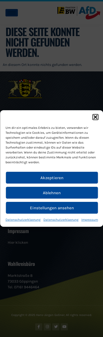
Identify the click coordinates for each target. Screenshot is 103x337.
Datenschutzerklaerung (23, 220)
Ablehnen (52, 192)
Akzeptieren (51, 177)
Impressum (89, 220)
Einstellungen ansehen (52, 207)
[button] (95, 117)
